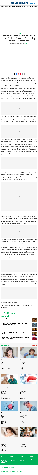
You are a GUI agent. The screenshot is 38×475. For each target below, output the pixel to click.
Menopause (3, 420)
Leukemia (22, 392)
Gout (2, 394)
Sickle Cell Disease (4, 446)
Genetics (2, 390)
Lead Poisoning (23, 391)
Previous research (10, 247)
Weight (21, 445)
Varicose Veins (23, 443)
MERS (2, 423)
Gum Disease (3, 396)
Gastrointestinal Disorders (6, 387)
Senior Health (3, 444)
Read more (19, 471)
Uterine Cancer (23, 441)
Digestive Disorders (23, 370)
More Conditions (34, 345)
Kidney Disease (23, 388)
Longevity (22, 396)
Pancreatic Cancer (23, 415)
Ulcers (21, 440)
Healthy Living (3, 460)
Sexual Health (3, 445)
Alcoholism (3, 363)
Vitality (2, 456)
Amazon (8, 144)
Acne (2, 361)
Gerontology (3, 393)
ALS (1, 366)
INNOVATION (14, 6)
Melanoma (3, 416)
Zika (20, 449)
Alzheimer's (3, 367)
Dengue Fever (22, 362)
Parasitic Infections (23, 417)
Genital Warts (3, 391)
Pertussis (21, 421)
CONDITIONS (34, 6)
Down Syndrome (23, 371)
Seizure (2, 443)
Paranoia (21, 416)
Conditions (5, 345)
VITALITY (2, 6)
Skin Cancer (3, 447)
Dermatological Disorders (25, 366)
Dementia (22, 361)
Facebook (31, 456)
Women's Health (23, 446)
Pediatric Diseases (23, 420)
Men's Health (3, 417)
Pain (20, 414)
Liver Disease (22, 394)
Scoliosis (2, 441)
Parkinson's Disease (23, 419)
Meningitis (3, 419)
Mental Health (19, 33)
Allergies (2, 364)
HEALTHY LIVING (20, 6)
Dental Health (22, 363)
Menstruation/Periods (5, 421)
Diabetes (21, 368)
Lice (20, 393)
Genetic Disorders (4, 388)
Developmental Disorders (25, 367)
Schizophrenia (3, 440)
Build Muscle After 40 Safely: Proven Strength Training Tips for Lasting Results (15, 333)
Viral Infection (22, 444)
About (11, 456)
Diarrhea (21, 369)
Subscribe (12, 459)
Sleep (2, 449)
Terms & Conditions (23, 457)
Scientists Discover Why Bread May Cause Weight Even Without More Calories (15, 319)
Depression (22, 364)
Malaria (2, 415)
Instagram (31, 459)
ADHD (2, 362)
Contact (11, 457)
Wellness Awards (27, 6)
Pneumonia (22, 422)
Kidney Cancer (23, 387)
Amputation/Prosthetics (5, 368)
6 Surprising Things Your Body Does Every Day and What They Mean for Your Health (16, 328)
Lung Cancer (22, 398)
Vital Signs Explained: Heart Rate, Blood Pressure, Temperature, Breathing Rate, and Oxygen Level (14, 324)
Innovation (3, 459)
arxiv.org (32, 83)
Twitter (30, 457)
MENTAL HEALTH (8, 6)
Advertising (12, 460)
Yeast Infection (23, 447)
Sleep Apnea (3, 450)
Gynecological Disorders (5, 397)
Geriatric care (3, 392)
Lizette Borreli (26, 43)
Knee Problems (23, 390)
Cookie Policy (22, 460)
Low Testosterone (23, 397)
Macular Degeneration (5, 414)
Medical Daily (19, 3)
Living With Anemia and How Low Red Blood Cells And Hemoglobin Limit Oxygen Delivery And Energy (16, 338)
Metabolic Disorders (5, 424)
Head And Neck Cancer (5, 398)
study (11, 171)
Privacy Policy (22, 459)
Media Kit (21, 456)
